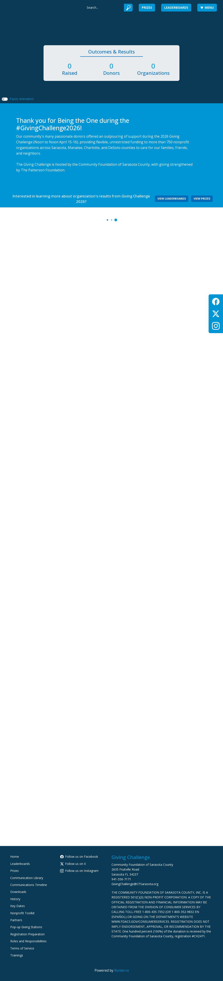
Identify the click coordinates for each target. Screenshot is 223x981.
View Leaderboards (171, 198)
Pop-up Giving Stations (26, 927)
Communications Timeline (28, 885)
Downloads (18, 892)
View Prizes (202, 198)
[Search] (104, 8)
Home (14, 856)
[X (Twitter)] (216, 313)
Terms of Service (22, 948)
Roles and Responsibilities (28, 941)
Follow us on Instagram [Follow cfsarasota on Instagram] (79, 871)
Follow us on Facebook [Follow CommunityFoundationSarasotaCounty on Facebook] (79, 856)
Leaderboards (176, 7)
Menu (207, 7)
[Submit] (128, 8)
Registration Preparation (27, 934)
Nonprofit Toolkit (22, 913)
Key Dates (17, 906)
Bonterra (121, 970)
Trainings (16, 955)
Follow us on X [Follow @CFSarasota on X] (73, 864)
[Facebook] (216, 300)
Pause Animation (22, 99)
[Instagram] (216, 325)
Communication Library (26, 878)
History (15, 899)
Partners (16, 920)
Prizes (147, 7)
